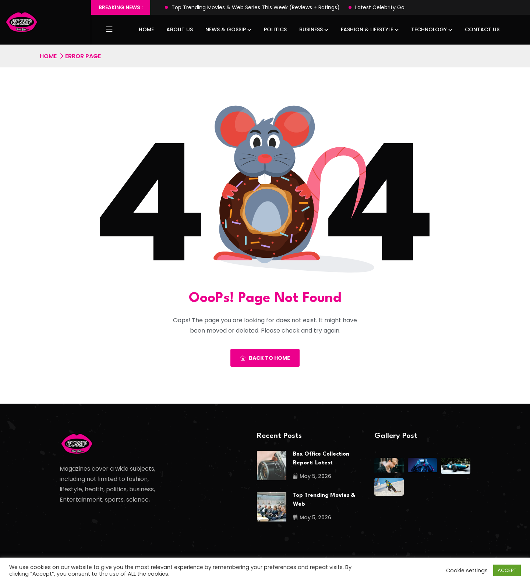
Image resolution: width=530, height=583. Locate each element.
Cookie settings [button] (467, 570)
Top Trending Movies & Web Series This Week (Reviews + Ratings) (256, 7)
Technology (429, 29)
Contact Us (482, 29)
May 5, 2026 (312, 476)
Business (311, 29)
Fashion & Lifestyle (367, 29)
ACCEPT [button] (507, 570)
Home (146, 29)
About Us (179, 29)
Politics (275, 29)
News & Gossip (225, 29)
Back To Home (265, 358)
